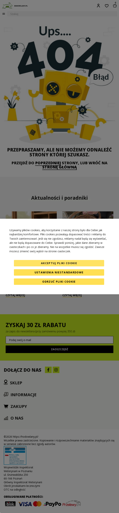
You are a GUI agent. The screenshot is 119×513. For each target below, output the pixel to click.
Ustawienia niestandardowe (59, 272)
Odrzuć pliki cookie (59, 281)
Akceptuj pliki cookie (59, 263)
